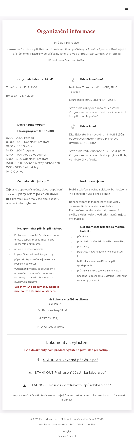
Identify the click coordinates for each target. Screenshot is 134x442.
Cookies (91, 424)
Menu (126, 8)
